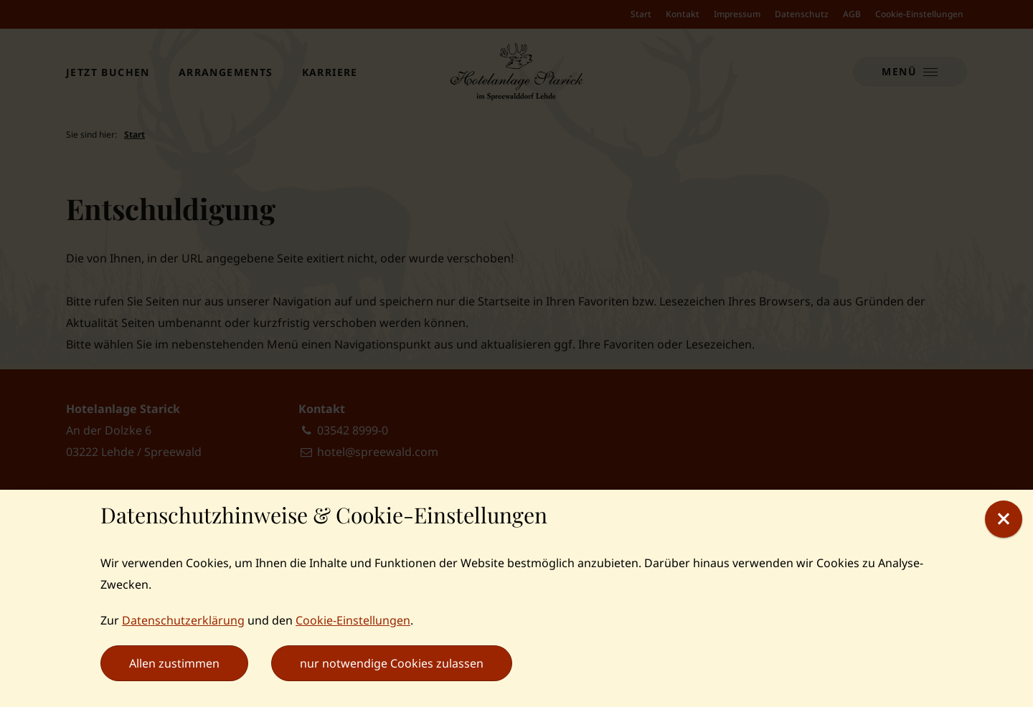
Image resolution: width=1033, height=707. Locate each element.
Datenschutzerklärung (183, 620)
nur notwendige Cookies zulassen (392, 663)
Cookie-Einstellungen (353, 620)
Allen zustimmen (174, 663)
